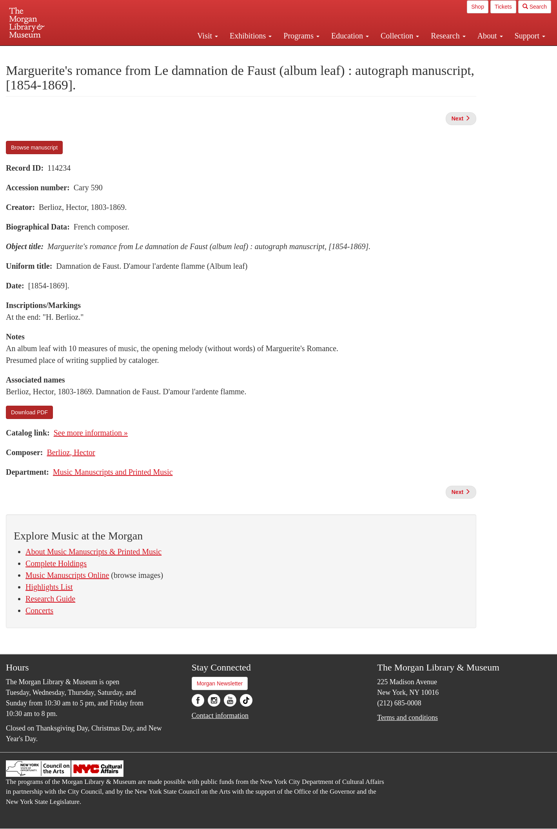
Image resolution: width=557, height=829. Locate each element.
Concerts (39, 610)
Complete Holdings (56, 563)
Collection (400, 35)
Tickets (503, 7)
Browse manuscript (34, 147)
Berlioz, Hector (71, 452)
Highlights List (49, 587)
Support (530, 35)
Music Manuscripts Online (67, 575)
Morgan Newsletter (220, 683)
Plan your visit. (185, 52)
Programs (301, 35)
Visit (207, 35)
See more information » (91, 432)
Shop (477, 7)
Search (535, 7)
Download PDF (29, 412)
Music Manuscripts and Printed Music (113, 472)
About (490, 35)
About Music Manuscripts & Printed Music (93, 551)
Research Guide (50, 598)
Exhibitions (251, 35)
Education (350, 35)
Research (448, 35)
